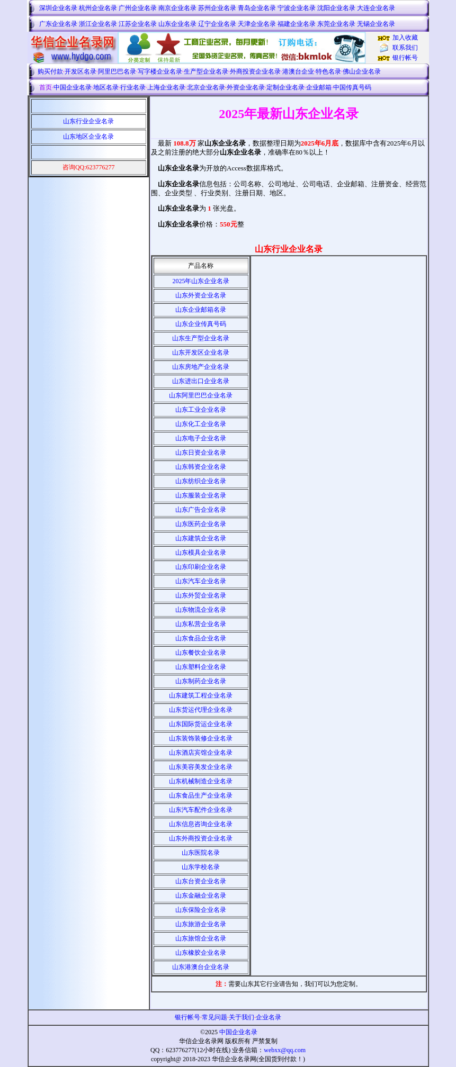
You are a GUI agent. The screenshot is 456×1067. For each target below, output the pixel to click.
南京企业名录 (177, 8)
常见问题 (214, 1017)
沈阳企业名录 (336, 8)
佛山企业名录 (362, 71)
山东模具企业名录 (200, 552)
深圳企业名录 (58, 8)
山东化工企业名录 (200, 424)
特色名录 (328, 71)
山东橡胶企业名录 (200, 952)
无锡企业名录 (376, 24)
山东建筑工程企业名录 (201, 695)
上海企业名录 (166, 87)
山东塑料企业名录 (200, 667)
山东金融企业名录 (200, 895)
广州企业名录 (138, 8)
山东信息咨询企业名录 (201, 824)
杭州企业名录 (98, 8)
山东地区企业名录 (88, 136)
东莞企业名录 (336, 24)
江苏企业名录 (138, 24)
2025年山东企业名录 (200, 281)
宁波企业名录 (297, 8)
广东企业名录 (58, 24)
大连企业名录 (376, 8)
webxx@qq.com (285, 1050)
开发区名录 (80, 71)
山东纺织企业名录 (200, 481)
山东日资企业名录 (200, 452)
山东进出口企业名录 (200, 381)
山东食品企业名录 (200, 638)
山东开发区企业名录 (200, 352)
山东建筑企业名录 (200, 538)
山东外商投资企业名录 (201, 838)
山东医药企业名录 (200, 524)
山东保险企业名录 (200, 910)
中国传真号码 (352, 87)
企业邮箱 (319, 87)
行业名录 (133, 87)
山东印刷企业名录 (200, 567)
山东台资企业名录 (200, 881)
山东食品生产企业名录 (201, 795)
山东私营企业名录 (200, 624)
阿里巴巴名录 (117, 71)
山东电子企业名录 (200, 438)
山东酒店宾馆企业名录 (201, 752)
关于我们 (241, 1017)
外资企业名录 (246, 87)
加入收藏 (405, 37)
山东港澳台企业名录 (200, 967)
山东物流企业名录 (200, 609)
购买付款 (50, 71)
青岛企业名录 (257, 8)
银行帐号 (405, 57)
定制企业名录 (285, 87)
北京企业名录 (206, 87)
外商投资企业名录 (255, 71)
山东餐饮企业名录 (200, 652)
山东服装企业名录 (200, 495)
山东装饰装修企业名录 (201, 738)
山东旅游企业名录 (200, 924)
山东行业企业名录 (88, 121)
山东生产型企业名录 (200, 338)
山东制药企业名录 (200, 681)
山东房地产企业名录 (200, 366)
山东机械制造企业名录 (201, 781)
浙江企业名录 (98, 24)
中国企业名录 (72, 87)
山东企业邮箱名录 (200, 309)
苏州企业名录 (217, 8)
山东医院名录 (201, 852)
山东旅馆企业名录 (200, 938)
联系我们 (405, 47)
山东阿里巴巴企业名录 (201, 395)
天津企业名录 (257, 24)
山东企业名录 (177, 24)
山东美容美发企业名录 (201, 767)
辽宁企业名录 (217, 24)
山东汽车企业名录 (200, 581)
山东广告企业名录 (200, 509)
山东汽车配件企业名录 (201, 809)
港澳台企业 (298, 71)
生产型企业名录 (206, 71)
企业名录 (268, 1017)
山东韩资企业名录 (200, 467)
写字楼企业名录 (160, 71)
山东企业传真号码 (200, 324)
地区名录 (106, 87)
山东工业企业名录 (200, 409)
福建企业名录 (297, 24)
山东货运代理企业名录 (201, 709)
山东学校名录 (201, 867)
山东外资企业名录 (200, 295)
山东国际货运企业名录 (201, 724)
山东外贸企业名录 (200, 595)
